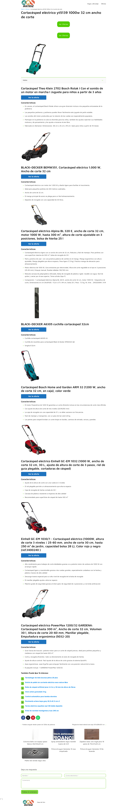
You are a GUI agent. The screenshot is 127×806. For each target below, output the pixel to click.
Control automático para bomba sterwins (41, 696)
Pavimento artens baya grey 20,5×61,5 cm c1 (42, 701)
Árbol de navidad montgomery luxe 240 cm (42, 711)
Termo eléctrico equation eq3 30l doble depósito (43, 706)
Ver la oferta (33, 97)
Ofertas (103, 4)
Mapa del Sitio (41, 802)
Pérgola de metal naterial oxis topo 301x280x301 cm (88, 724)
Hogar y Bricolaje (92, 4)
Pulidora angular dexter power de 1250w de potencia (38, 724)
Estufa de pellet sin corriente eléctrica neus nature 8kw (46, 682)
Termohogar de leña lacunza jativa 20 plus (41, 678)
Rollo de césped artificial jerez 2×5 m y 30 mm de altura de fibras (50, 687)
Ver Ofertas (63, 24)
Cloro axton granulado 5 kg (35, 692)
